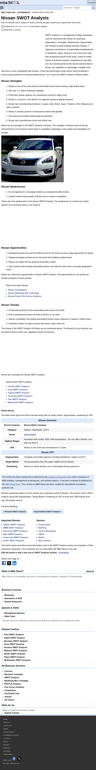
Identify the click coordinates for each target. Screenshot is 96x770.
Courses (91, 2)
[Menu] (3, 7)
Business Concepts (13, 674)
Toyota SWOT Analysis (19, 393)
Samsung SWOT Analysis (15, 531)
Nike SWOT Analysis (13, 534)
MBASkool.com (14, 763)
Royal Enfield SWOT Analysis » (48, 512)
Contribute (64, 553)
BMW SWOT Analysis (13, 528)
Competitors (10, 690)
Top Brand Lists (12, 693)
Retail (41, 537)
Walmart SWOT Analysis (15, 650)
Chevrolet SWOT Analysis (20, 396)
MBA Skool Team (21, 26)
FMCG (41, 534)
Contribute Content (11, 735)
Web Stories (7, 754)
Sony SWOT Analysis (14, 644)
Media (5, 741)
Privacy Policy (8, 732)
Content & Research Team (59, 477)
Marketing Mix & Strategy (16, 681)
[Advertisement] (22, 51)
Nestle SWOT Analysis (14, 654)
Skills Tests (9, 616)
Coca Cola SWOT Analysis (15, 537)
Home (5, 719)
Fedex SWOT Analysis (13, 541)
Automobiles (30, 435)
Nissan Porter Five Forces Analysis (24, 296)
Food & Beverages (47, 531)
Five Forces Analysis (14, 687)
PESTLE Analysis (12, 684)
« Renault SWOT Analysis (14, 512)
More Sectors (44, 541)
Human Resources (13, 602)
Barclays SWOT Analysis (16, 641)
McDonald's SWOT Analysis (17, 660)
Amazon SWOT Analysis (15, 647)
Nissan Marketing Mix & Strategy (23, 293)
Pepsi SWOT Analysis (14, 657)
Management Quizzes (14, 613)
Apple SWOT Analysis (14, 638)
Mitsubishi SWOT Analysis (20, 402)
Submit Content (11, 713)
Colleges (6, 738)
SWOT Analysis (11, 677)
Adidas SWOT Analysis (14, 525)
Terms (5, 729)
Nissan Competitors (17, 290)
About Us (90, 571)
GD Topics (9, 700)
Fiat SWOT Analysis (17, 399)
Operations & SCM (13, 598)
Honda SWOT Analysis (19, 386)
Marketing (9, 595)
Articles (8, 697)
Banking (42, 528)
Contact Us (7, 725)
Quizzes (6, 745)
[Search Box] (77, 8)
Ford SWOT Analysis (18, 390)
